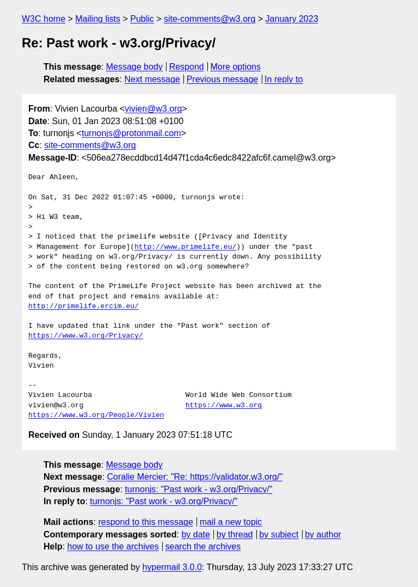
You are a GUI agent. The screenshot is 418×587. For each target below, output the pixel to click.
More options (236, 66)
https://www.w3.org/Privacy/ (85, 336)
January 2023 (292, 18)
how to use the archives (113, 546)
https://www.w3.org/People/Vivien (96, 415)
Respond (186, 66)
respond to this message (145, 522)
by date (195, 534)
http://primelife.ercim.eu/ (83, 306)
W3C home (43, 18)
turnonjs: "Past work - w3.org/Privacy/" (198, 489)
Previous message (223, 79)
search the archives (203, 546)
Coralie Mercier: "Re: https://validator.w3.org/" (195, 476)
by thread (235, 534)
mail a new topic (231, 522)
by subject (278, 534)
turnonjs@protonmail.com (131, 133)
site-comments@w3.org (209, 18)
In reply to (284, 79)
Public (142, 18)
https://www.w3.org (224, 406)
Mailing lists (97, 18)
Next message (152, 79)
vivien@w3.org (153, 108)
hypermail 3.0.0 (171, 567)
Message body (134, 66)
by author (323, 534)
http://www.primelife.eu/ (185, 247)
